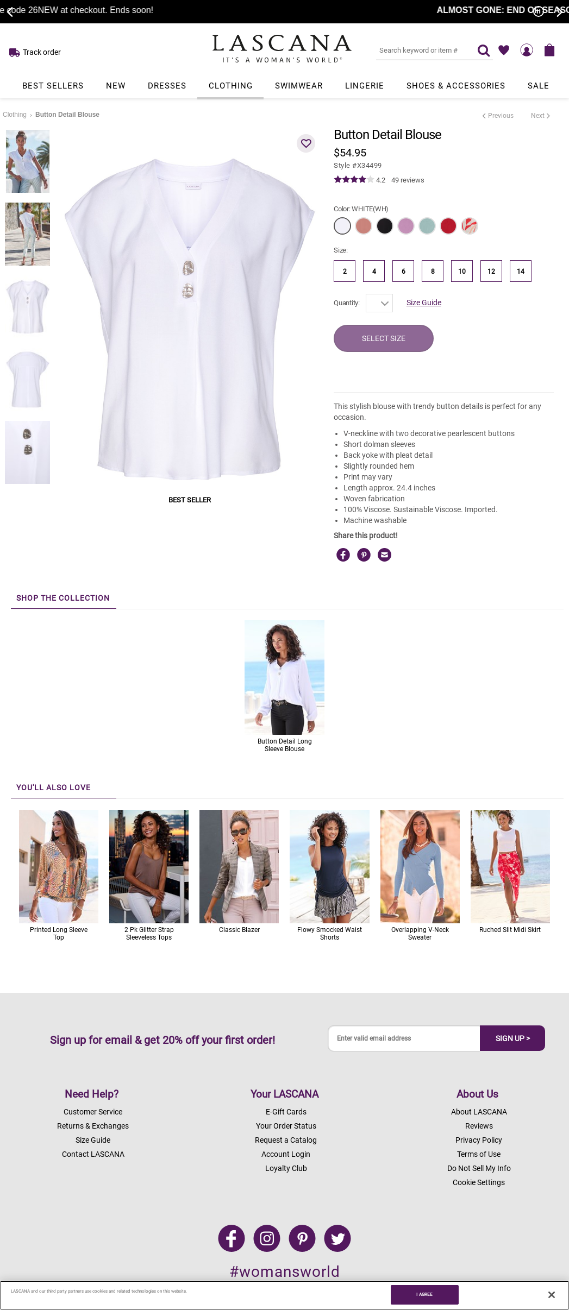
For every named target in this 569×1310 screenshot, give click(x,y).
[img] (354, 180)
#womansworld (284, 1272)
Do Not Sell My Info (479, 1168)
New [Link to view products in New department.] (116, 86)
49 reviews (407, 180)
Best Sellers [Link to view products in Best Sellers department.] (53, 86)
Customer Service (93, 1111)
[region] (284, 1295)
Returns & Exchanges (93, 1126)
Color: (361, 209)
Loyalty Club (286, 1168)
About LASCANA (479, 1111)
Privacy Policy (478, 1140)
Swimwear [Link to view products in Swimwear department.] (299, 86)
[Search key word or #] (420, 50)
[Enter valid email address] (404, 1038)
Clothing (15, 114)
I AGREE (424, 1294)
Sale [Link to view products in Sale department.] (538, 86)
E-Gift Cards (286, 1111)
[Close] (552, 1295)
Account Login (285, 1154)
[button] (306, 143)
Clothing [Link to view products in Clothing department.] (231, 86)
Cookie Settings (479, 1182)
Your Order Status (286, 1126)
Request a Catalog (286, 1140)
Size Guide (424, 302)
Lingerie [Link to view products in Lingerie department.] (364, 86)
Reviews (479, 1126)
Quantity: (347, 303)
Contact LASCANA (93, 1154)
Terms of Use (479, 1154)
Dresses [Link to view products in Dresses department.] (167, 86)
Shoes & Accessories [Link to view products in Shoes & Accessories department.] (456, 86)
